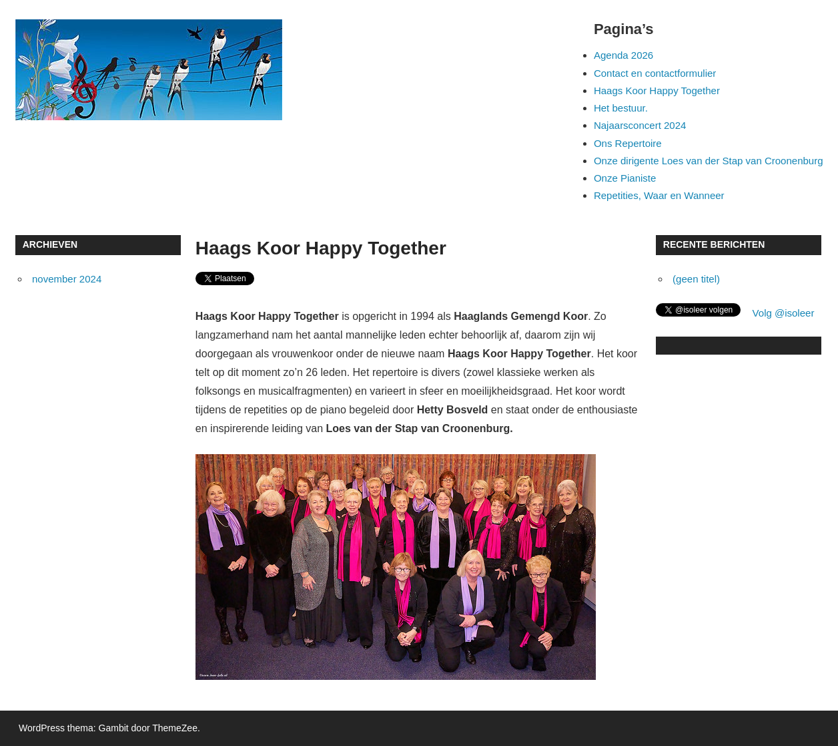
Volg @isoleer (784, 313)
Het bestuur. (621, 108)
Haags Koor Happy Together (657, 90)
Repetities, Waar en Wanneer (659, 195)
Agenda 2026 (623, 55)
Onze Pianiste (625, 178)
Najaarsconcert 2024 (640, 125)
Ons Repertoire (628, 143)
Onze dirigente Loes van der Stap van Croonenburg (708, 160)
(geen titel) (696, 279)
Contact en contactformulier (655, 73)
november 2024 (66, 279)
